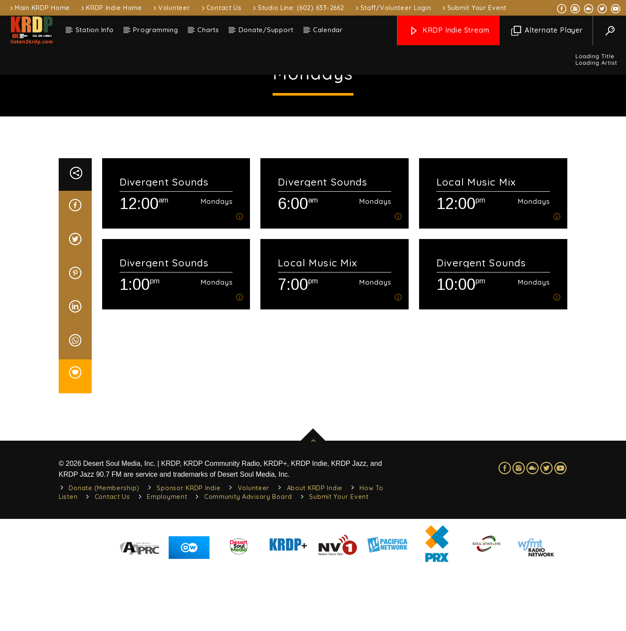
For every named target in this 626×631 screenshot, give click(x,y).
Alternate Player (547, 31)
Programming (155, 30)
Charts (208, 30)
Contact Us (221, 8)
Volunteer (171, 8)
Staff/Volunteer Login (392, 8)
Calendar (328, 30)
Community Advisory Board (248, 559)
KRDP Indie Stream (449, 31)
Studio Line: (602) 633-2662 (297, 8)
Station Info (95, 30)
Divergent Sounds (164, 244)
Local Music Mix (476, 244)
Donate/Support (266, 30)
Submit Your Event (473, 8)
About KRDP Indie (315, 551)
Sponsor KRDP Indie (188, 551)
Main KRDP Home (39, 8)
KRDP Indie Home (111, 8)
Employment (167, 559)
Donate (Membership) (104, 551)
